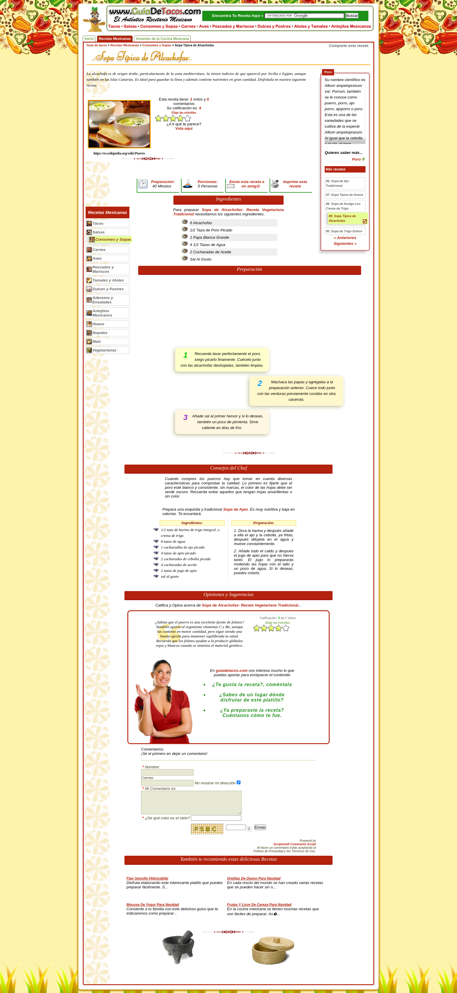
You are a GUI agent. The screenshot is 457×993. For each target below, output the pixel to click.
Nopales (100, 333)
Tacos (97, 223)
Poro (356, 159)
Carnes (99, 249)
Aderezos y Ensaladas (102, 300)
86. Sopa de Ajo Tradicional (337, 183)
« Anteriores (345, 237)
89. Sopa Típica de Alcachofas (342, 218)
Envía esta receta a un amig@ (246, 184)
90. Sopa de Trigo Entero (344, 231)
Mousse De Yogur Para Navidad (152, 905)
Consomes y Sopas (113, 239)
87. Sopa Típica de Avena (344, 194)
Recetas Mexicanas (115, 39)
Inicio (89, 39)
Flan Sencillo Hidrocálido (147, 878)
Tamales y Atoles (108, 280)
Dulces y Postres (108, 289)
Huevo (98, 324)
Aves (97, 258)
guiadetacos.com (232, 670)
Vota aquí (184, 128)
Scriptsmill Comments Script (294, 844)
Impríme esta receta (295, 184)
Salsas (98, 232)
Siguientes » (345, 243)
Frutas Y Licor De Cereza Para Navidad (259, 905)
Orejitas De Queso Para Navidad (253, 878)
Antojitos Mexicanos (102, 313)
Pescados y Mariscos (103, 269)
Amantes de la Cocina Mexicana (162, 39)
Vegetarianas (104, 350)
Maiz (96, 341)
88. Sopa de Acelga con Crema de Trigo (343, 206)
